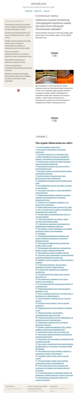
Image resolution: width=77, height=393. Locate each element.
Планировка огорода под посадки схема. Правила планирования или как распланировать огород (18, 27)
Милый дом (38, 3)
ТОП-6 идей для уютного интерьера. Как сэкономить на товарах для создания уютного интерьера (52, 368)
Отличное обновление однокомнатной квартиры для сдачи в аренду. (18, 68)
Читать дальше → (41, 136)
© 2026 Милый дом (9, 386)
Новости (37, 11)
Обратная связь (53, 386)
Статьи (46, 11)
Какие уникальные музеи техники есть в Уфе (55, 207)
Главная (28, 11)
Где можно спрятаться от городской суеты (52, 154)
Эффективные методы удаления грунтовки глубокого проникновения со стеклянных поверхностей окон (52, 197)
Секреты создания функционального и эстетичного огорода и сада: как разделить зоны (18, 54)
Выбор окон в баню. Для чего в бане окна (53, 332)
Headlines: (42, 234)
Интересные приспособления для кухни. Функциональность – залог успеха (17, 35)
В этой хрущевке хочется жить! (48, 147)
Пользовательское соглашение (40, 386)
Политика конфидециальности (35, 388)
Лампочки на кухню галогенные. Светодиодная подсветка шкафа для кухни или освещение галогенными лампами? (53, 24)
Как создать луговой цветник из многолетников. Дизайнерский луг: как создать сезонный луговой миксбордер (54, 346)
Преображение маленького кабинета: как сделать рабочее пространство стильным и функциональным (52, 238)
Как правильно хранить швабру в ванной (53, 253)
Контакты (30, 386)
